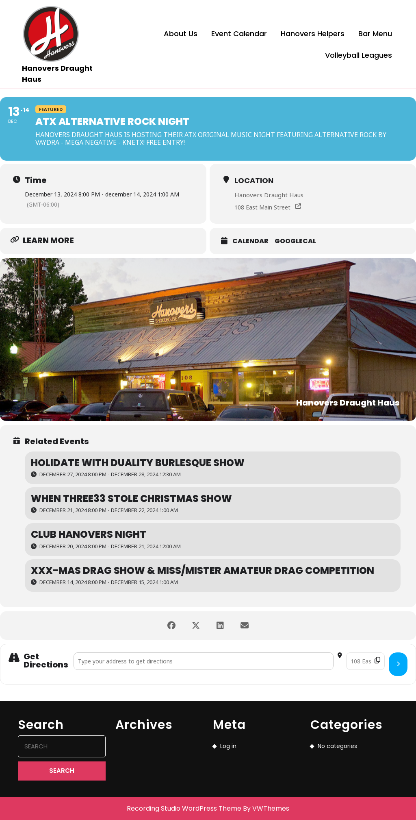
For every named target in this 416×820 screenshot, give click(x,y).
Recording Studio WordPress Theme (184, 808)
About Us (180, 33)
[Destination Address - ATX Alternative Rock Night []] (365, 661)
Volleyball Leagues (358, 55)
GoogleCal (295, 241)
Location (253, 180)
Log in (228, 746)
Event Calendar (239, 33)
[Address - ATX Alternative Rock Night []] (204, 661)
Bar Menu (375, 33)
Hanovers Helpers (312, 33)
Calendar (250, 241)
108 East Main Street (262, 207)
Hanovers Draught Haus (268, 195)
